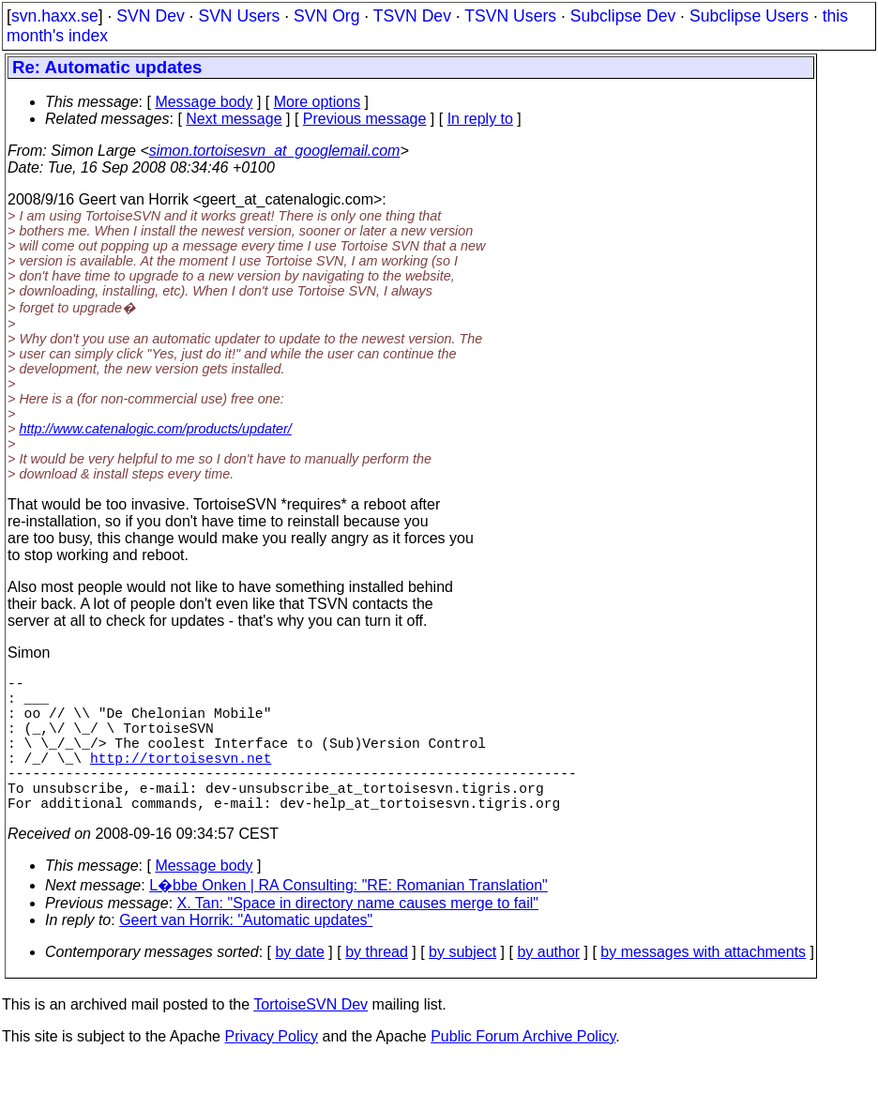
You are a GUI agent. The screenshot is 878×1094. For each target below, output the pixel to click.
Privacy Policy (271, 1070)
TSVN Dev (412, 16)
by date (299, 986)
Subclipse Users (749, 16)
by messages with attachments (703, 986)
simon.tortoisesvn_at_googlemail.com (275, 151)
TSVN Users (510, 16)
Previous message (365, 119)
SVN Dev (150, 16)
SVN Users (239, 16)
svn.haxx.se (54, 16)
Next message (233, 119)
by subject (462, 986)
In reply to (480, 119)
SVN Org (326, 16)
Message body (203, 102)
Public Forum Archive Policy (523, 1070)
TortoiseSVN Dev (310, 1038)
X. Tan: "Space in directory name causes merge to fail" (357, 937)
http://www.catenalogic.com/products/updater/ (155, 428)
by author (548, 986)
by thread (376, 986)
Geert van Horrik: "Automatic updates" (245, 954)
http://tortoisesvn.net (180, 779)
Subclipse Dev (622, 16)
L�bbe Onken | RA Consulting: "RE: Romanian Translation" (348, 919)
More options (317, 102)
